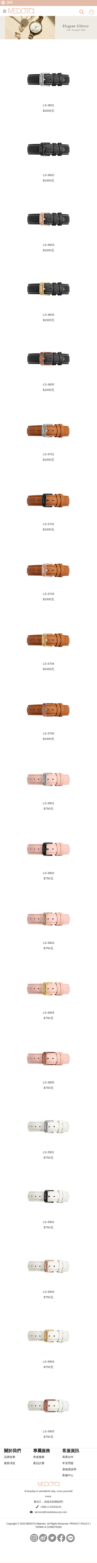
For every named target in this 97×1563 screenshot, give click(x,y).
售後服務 (38, 1457)
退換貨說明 (69, 1469)
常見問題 (68, 1463)
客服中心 (68, 1475)
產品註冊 (38, 1463)
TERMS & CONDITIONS (48, 1527)
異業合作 (68, 1457)
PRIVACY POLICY (79, 1523)
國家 (7, 2)
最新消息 (9, 1463)
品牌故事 (9, 1457)
